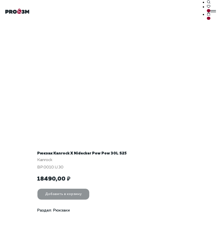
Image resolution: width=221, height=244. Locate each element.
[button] (208, 2)
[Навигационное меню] (213, 11)
